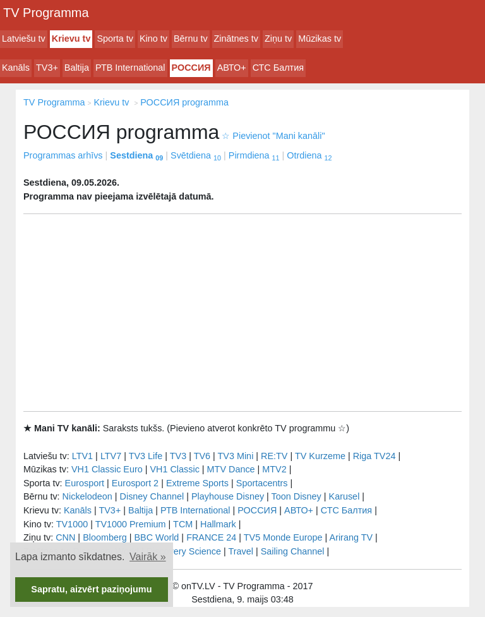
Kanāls (16, 68)
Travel (241, 551)
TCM (183, 524)
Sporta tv (115, 38)
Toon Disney (296, 496)
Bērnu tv (191, 38)
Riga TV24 (374, 456)
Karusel (344, 496)
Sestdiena (136, 155)
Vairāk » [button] (147, 556)
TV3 (178, 456)
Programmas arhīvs (63, 155)
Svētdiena (196, 155)
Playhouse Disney (227, 496)
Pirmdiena (254, 155)
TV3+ (47, 68)
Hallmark (218, 524)
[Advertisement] (242, 312)
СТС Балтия (278, 68)
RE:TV (274, 456)
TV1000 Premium (130, 524)
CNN (65, 537)
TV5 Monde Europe (283, 537)
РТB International (130, 68)
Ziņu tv (278, 38)
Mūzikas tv (319, 38)
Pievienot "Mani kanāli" (273, 136)
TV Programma (46, 13)
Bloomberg (105, 537)
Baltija (76, 68)
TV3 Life (146, 456)
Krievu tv (71, 38)
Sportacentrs (262, 483)
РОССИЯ (191, 68)
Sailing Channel (293, 551)
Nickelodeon (87, 496)
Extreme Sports (197, 483)
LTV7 (110, 456)
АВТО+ (231, 68)
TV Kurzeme (320, 456)
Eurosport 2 (135, 483)
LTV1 (82, 456)
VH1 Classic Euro (107, 469)
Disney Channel (152, 496)
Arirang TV (351, 537)
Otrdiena (309, 155)
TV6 (202, 456)
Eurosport (84, 483)
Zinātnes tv (236, 38)
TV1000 (72, 524)
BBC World (156, 537)
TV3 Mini (236, 456)
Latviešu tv (23, 38)
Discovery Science (184, 551)
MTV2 (274, 469)
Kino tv (153, 38)
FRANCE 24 (211, 537)
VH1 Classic (174, 469)
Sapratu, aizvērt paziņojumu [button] (91, 589)
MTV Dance (231, 469)
